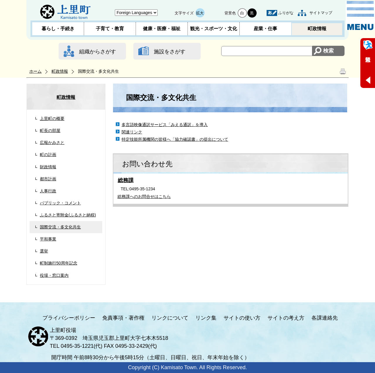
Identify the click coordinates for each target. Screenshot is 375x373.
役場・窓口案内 (54, 275)
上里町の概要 (52, 118)
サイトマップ (320, 13)
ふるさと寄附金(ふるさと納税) (68, 215)
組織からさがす (97, 52)
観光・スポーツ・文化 (213, 28)
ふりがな (286, 13)
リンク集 (206, 318)
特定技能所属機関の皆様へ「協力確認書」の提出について (175, 139)
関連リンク (132, 132)
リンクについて (169, 318)
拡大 (200, 13)
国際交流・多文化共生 (60, 227)
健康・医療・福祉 (161, 28)
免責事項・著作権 (123, 318)
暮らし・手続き (58, 28)
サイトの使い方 (242, 318)
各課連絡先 (324, 318)
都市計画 (48, 179)
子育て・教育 (110, 28)
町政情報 (317, 28)
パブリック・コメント (60, 203)
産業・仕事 (265, 28)
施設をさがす (169, 52)
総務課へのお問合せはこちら (144, 196)
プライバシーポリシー (68, 318)
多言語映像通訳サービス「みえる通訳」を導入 (165, 124)
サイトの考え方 (285, 318)
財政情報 (48, 167)
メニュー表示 (360, 15)
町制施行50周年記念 (58, 263)
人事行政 (48, 191)
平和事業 (48, 239)
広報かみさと (52, 142)
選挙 (44, 251)
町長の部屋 (50, 130)
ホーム (35, 71)
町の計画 (48, 154)
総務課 (126, 180)
